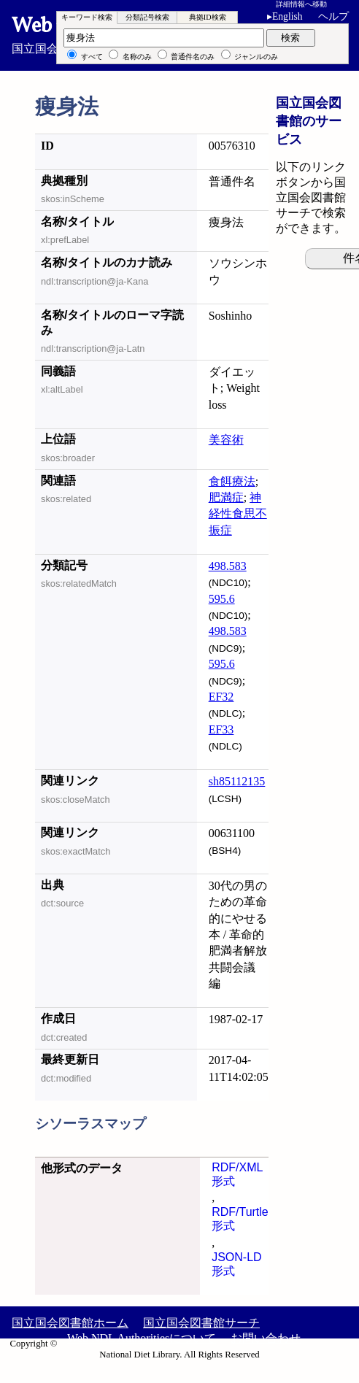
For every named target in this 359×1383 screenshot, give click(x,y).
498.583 (228, 566)
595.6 (222, 599)
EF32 (221, 696)
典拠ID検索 (207, 17)
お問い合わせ (266, 1338)
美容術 (226, 440)
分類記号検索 (147, 17)
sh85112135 (237, 781)
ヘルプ (333, 16)
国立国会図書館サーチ (201, 1323)
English (287, 16)
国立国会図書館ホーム (70, 1323)
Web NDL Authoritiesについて (141, 1338)
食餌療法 (232, 481)
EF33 (221, 729)
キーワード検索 (86, 17)
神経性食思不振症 (238, 513)
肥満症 (226, 497)
